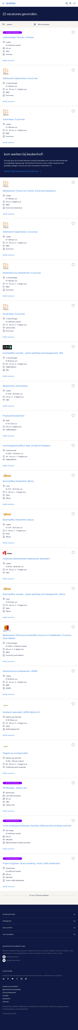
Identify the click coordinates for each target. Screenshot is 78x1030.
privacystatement (9, 992)
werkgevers (7, 921)
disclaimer (6, 998)
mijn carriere (7, 927)
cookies (5, 995)
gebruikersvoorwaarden (12, 989)
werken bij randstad (10, 986)
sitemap (6, 1001)
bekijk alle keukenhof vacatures (21, 171)
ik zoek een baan (9, 914)
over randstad (8, 934)
